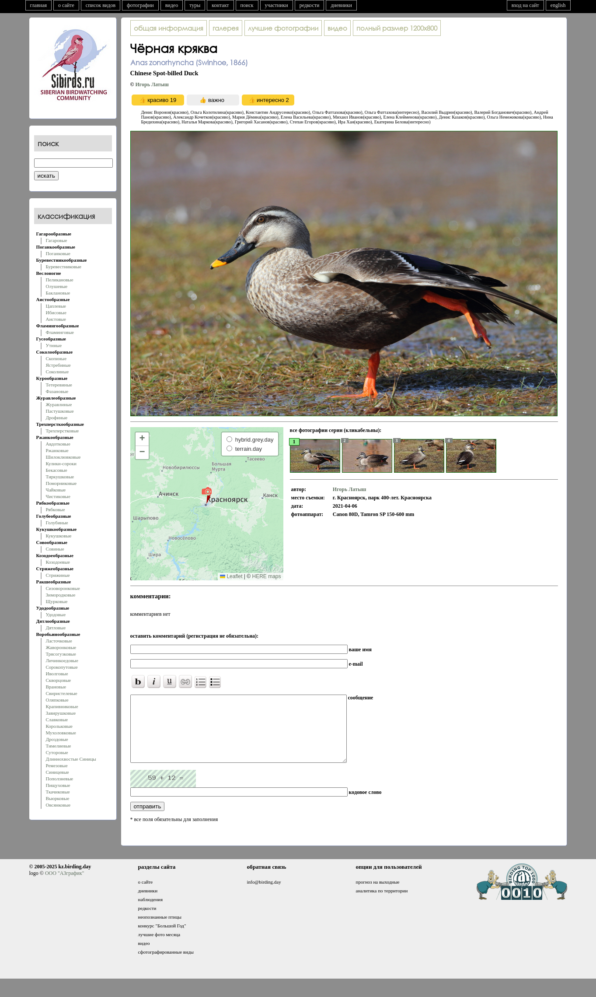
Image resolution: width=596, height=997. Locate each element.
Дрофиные (57, 417)
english (558, 5)
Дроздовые (57, 739)
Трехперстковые (62, 430)
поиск (247, 5)
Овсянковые (58, 804)
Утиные (54, 345)
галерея (226, 28)
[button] (207, 495)
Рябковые (55, 509)
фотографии (140, 5)
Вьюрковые (58, 798)
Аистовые (56, 319)
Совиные (55, 548)
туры (194, 5)
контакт (220, 5)
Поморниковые (61, 483)
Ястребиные (58, 365)
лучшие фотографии (283, 28)
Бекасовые (56, 470)
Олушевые (57, 286)
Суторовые (57, 752)
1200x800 (396, 28)
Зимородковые (61, 594)
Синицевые (57, 772)
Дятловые (56, 627)
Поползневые (59, 778)
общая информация (168, 28)
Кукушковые (59, 535)
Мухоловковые (61, 732)
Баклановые (58, 292)
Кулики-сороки (61, 463)
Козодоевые (58, 562)
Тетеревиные (59, 384)
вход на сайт (525, 5)
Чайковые (56, 489)
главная (38, 5)
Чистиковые (58, 496)
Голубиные (57, 522)
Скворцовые (58, 680)
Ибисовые (56, 312)
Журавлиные (59, 404)
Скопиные (56, 358)
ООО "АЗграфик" (64, 886)
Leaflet (231, 576)
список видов (100, 5)
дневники (341, 5)
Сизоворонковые (63, 588)
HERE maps (266, 576)
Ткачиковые (58, 791)
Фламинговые (60, 332)
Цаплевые (56, 306)
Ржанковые (57, 450)
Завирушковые (61, 713)
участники (276, 5)
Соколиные (57, 371)
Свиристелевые (61, 693)
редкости (310, 5)
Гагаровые (56, 240)
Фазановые (57, 391)
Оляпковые (57, 699)
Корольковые (59, 726)
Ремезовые (57, 765)
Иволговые (57, 673)
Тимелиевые (58, 745)
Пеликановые (59, 279)
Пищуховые (58, 785)
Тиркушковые (60, 476)
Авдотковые (58, 443)
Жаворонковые (61, 647)
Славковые (57, 719)
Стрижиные (58, 575)
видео (171, 5)
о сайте (66, 5)
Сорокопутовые (62, 667)
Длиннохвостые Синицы (71, 759)
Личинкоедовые (62, 660)
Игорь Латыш (152, 84)
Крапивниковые (62, 706)
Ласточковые (59, 640)
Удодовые (56, 614)
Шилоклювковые (63, 457)
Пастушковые (60, 411)
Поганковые (58, 253)
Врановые (56, 686)
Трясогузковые (61, 653)
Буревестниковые (63, 266)
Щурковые (57, 601)
